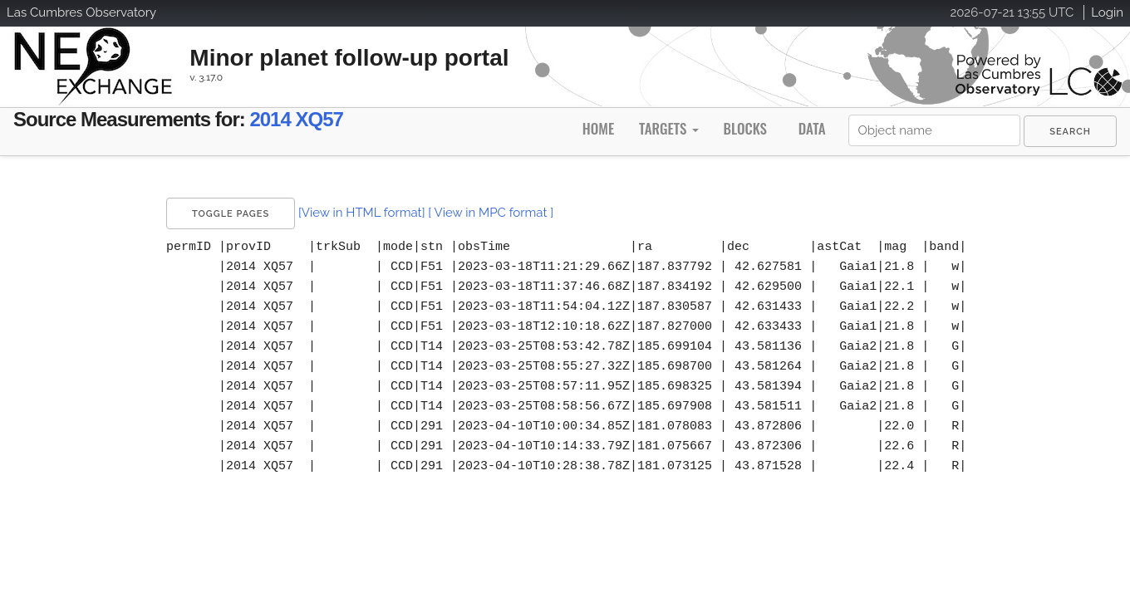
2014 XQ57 (373, 122)
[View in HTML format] (361, 212)
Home (598, 128)
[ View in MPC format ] (490, 212)
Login (1107, 12)
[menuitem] (1070, 131)
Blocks (744, 128)
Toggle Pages (230, 213)
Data (812, 128)
